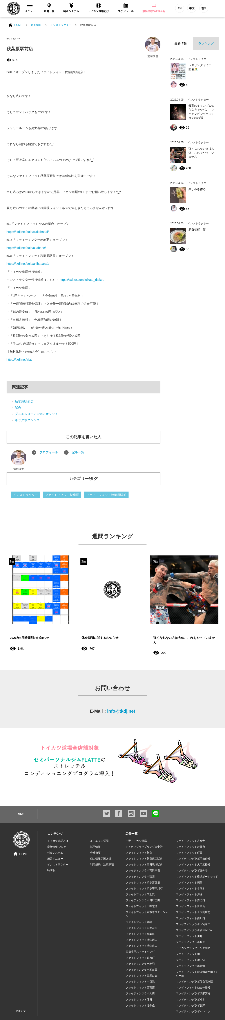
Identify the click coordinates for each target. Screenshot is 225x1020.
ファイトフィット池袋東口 (141, 945)
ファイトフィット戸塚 (189, 894)
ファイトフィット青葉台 (190, 906)
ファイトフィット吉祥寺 (190, 840)
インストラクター (60, 25)
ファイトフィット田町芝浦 (141, 906)
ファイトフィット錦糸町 (140, 957)
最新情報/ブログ (56, 846)
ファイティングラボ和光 (190, 942)
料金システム (55, 852)
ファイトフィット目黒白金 (141, 975)
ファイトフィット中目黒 (140, 981)
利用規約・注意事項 (102, 864)
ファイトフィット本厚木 (190, 888)
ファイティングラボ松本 (190, 999)
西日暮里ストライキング (140, 951)
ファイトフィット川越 (189, 936)
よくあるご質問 (99, 840)
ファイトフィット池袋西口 (141, 939)
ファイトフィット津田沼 (190, 960)
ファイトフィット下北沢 (140, 894)
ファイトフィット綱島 (189, 882)
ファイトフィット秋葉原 (62, 495)
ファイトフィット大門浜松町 (193, 864)
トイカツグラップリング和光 (193, 948)
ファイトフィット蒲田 (139, 999)
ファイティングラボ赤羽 (140, 963)
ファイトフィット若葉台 (190, 846)
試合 (18, 407)
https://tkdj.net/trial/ (20, 359)
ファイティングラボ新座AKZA (194, 930)
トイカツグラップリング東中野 (144, 846)
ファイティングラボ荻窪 (140, 876)
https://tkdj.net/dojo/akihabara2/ (28, 263)
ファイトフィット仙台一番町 (193, 987)
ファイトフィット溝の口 (190, 900)
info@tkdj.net (121, 711)
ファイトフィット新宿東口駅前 (144, 858)
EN (180, 8)
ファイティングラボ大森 (140, 993)
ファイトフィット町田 (189, 852)
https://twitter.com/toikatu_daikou (82, 279)
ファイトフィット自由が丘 (141, 928)
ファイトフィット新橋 (139, 922)
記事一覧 (78, 452)
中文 (191, 8)
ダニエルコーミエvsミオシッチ (36, 414)
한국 (204, 8)
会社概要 (95, 852)
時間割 (51, 870)
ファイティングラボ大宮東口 (193, 924)
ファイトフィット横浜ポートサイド (197, 876)
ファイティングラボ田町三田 (143, 900)
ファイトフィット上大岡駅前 (193, 912)
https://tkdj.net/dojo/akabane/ (26, 248)
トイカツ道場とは (57, 840)
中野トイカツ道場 (136, 840)
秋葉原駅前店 (24, 401)
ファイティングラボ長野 (190, 1005)
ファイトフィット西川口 (190, 918)
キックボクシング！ (29, 420)
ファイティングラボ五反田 (141, 969)
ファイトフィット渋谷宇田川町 (144, 888)
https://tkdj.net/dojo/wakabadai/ (28, 232)
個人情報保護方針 (100, 858)
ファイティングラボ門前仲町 (193, 858)
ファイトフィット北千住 (140, 1005)
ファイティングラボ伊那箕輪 (193, 993)
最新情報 (36, 25)
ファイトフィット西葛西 (140, 987)
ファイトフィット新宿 (139, 852)
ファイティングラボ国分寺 (192, 870)
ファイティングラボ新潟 (190, 966)
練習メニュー (55, 858)
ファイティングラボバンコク (193, 1011)
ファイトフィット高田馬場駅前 (144, 864)
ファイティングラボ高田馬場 (143, 870)
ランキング (206, 43)
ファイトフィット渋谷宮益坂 (143, 882)
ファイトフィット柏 (188, 953)
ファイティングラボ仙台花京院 (194, 981)
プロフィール (49, 452)
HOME (18, 25)
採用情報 (95, 846)
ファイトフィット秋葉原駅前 (106, 495)
